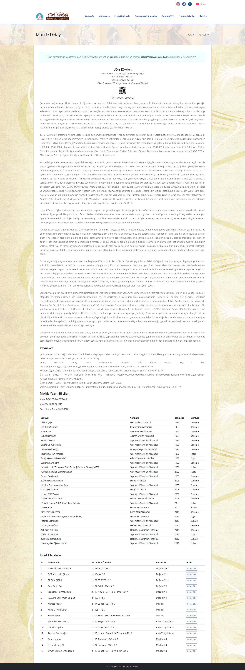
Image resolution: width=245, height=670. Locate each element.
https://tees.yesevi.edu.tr (154, 56)
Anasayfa (89, 16)
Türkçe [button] (201, 4)
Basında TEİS (168, 16)
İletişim (203, 16)
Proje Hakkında (122, 16)
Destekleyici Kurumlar (146, 16)
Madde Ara (104, 16)
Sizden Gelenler (187, 16)
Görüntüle (191, 568)
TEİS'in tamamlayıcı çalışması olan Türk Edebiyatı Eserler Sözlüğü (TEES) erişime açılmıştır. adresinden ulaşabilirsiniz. (120, 56)
